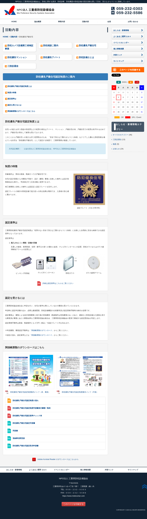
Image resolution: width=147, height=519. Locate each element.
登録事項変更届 (19, 438)
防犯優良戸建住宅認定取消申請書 (25, 446)
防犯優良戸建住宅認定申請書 (24, 423)
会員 (109, 22)
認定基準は (12, 99)
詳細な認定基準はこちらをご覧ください (58, 283)
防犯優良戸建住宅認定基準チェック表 (27, 416)
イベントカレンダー (61, 470)
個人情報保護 (85, 470)
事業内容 (61, 22)
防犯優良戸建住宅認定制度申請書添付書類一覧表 (32, 408)
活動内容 (85, 22)
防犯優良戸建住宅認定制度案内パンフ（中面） (80, 392)
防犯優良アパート (51, 57)
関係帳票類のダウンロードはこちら (21, 111)
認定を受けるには (14, 105)
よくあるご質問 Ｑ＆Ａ (38, 470)
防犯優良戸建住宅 (87, 45)
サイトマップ (133, 470)
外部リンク (109, 470)
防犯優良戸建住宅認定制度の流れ (25, 401)
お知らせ (116, 149)
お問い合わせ (133, 22)
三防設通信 (12, 66)
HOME (14, 22)
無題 (114, 144)
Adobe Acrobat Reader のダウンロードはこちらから (58, 459)
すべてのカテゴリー (120, 135)
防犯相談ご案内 (50, 45)
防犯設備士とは (86, 57)
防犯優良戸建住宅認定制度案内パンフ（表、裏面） (30, 392)
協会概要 (37, 22)
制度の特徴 (12, 93)
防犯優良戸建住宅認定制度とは (20, 86)
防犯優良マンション (17, 57)
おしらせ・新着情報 (14, 470)
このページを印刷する (73, 504)
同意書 (15, 431)
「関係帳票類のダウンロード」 (42, 330)
